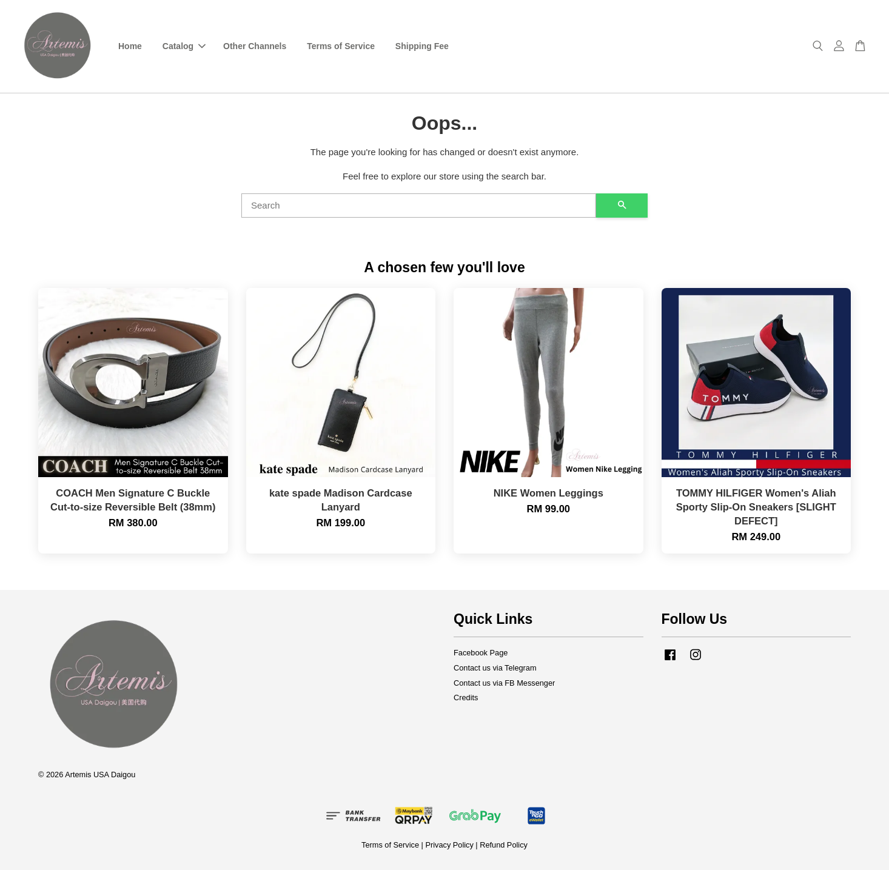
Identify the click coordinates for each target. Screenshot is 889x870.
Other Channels (254, 46)
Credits (466, 697)
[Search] (418, 205)
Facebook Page (481, 652)
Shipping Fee (422, 46)
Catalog (184, 46)
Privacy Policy (449, 844)
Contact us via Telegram (495, 667)
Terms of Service (341, 46)
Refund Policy (504, 844)
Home (130, 46)
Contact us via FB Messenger (504, 683)
